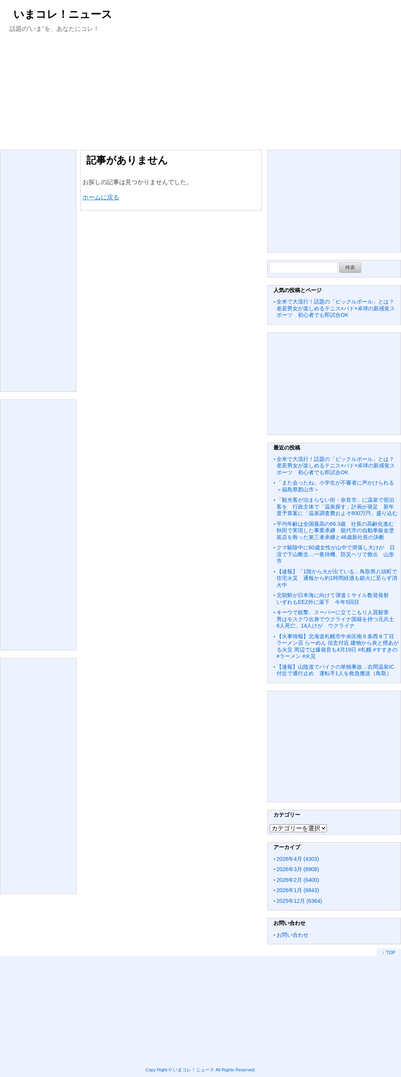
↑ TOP (388, 952)
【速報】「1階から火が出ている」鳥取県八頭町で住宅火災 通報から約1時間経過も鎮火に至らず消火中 (336, 578)
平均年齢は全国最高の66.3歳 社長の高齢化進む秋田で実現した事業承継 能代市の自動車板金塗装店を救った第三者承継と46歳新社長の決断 (335, 530)
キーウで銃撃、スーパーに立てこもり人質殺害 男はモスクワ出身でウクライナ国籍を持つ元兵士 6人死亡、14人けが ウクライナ (337, 619)
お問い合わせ (292, 935)
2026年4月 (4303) (297, 859)
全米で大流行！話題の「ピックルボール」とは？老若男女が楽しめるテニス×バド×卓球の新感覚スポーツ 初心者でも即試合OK (335, 308)
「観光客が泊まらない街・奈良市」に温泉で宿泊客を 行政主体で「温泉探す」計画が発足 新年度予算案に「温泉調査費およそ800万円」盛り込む (337, 506)
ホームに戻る (100, 197)
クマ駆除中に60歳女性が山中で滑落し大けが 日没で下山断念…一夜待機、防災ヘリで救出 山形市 (335, 554)
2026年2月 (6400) (297, 880)
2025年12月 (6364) (299, 901)
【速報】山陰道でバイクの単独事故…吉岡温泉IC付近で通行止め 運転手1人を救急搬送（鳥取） (335, 670)
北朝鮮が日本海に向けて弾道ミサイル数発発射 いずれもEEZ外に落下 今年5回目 (335, 598)
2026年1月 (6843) (297, 890)
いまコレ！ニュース (62, 14)
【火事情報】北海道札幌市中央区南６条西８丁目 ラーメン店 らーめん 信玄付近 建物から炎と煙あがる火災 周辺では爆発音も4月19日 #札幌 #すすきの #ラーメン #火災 (337, 646)
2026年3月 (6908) (297, 869)
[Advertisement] (200, 90)
